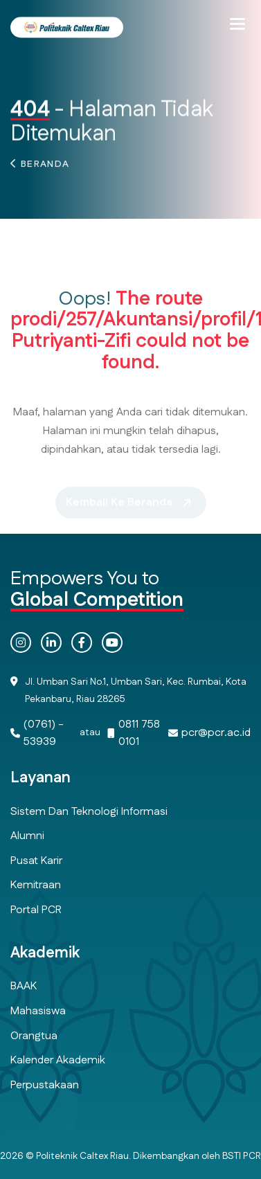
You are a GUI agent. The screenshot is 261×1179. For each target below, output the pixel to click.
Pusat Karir (36, 861)
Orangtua (33, 1036)
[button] (237, 24)
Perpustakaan (44, 1085)
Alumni (27, 836)
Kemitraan (35, 885)
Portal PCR (36, 910)
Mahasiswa (38, 1011)
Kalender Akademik (57, 1060)
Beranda (45, 167)
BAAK (23, 986)
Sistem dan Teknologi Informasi (89, 812)
